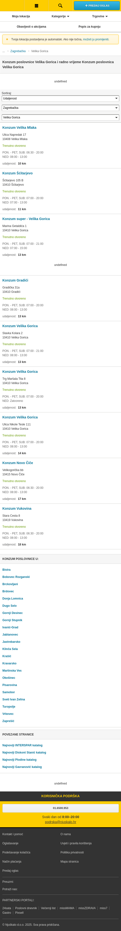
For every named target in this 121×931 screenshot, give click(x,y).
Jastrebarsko (11, 641)
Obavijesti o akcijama (31, 26)
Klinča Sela (10, 649)
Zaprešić (8, 721)
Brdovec (8, 591)
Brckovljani (10, 584)
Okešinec (8, 678)
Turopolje (8, 706)
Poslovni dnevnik (26, 908)
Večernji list (48, 908)
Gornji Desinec (12, 613)
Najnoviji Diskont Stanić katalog (24, 752)
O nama (65, 834)
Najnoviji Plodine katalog (19, 759)
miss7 (103, 908)
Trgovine (98, 16)
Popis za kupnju (89, 26)
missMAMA (67, 908)
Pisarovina (9, 685)
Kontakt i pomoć (12, 834)
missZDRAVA (87, 908)
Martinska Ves (12, 670)
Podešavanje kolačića (16, 852)
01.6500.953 (60, 808)
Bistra (6, 569)
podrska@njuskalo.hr (60, 822)
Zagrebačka (17, 51)
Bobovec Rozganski (16, 577)
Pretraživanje (60, 5)
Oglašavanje (10, 843)
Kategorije (59, 16)
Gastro (6, 912)
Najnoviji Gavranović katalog (22, 767)
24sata (6, 908)
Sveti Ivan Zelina (13, 699)
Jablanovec (10, 634)
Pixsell (19, 912)
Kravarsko (9, 663)
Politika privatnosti (72, 852)
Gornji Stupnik (12, 620)
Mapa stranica (69, 861)
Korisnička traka (36, 5)
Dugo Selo (9, 605)
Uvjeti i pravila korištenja (75, 843)
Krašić (6, 656)
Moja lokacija (21, 16)
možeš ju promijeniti (96, 39)
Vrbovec (8, 714)
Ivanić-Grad (10, 627)
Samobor (8, 692)
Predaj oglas (10, 870)
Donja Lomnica (12, 598)
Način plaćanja (11, 861)
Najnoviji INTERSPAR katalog (22, 745)
